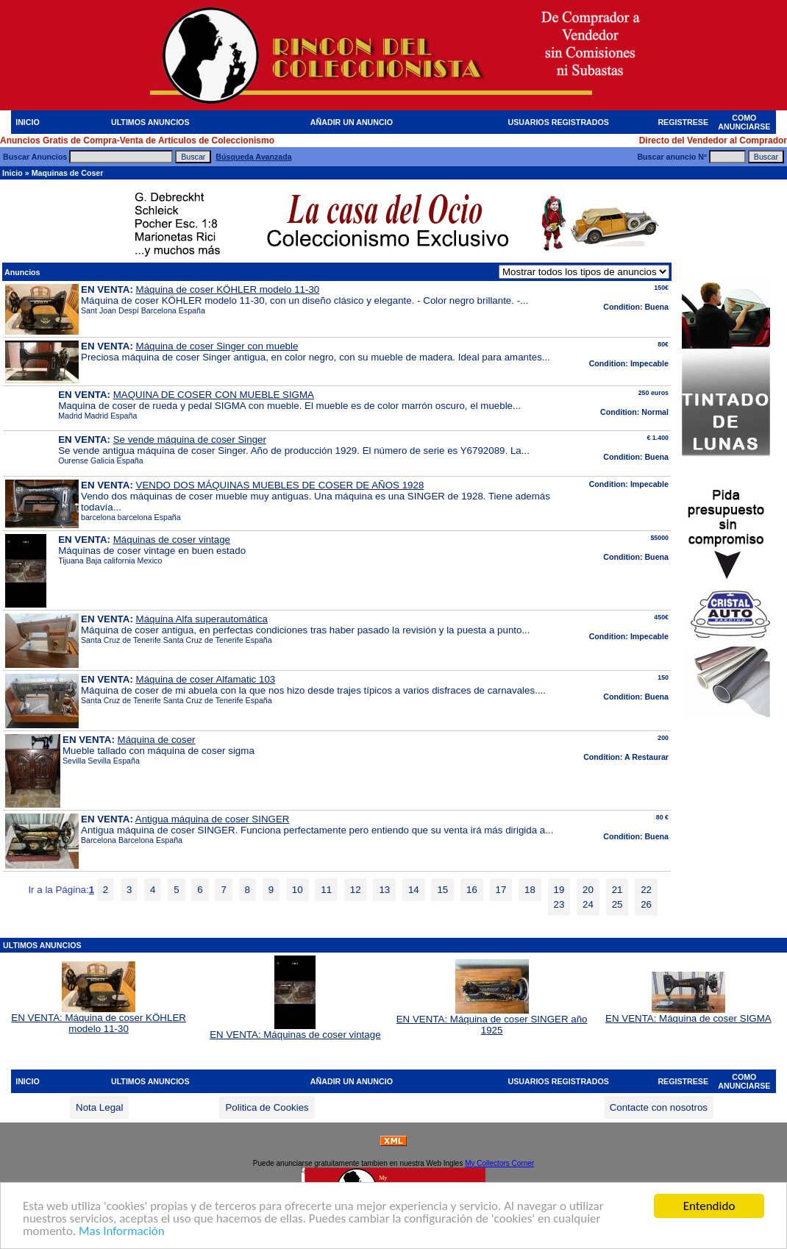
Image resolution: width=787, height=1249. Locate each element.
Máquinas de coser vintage (171, 539)
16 (471, 889)
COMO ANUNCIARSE (744, 122)
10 (297, 889)
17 (501, 889)
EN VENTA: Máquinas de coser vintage (295, 1030)
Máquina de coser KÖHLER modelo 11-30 (228, 289)
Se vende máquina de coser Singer (189, 439)
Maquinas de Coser (68, 172)
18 (529, 889)
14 (413, 889)
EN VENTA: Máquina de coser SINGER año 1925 (492, 1020)
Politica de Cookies (266, 1107)
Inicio (12, 172)
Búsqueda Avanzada (253, 156)
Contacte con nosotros (659, 1107)
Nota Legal (99, 1107)
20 (588, 889)
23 (559, 904)
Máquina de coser (157, 739)
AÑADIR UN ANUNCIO (351, 122)
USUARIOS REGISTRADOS (558, 122)
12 (355, 889)
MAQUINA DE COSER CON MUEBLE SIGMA (213, 394)
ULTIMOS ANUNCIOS (150, 122)
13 (384, 889)
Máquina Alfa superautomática (202, 618)
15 (442, 889)
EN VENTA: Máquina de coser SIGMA (688, 1014)
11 (326, 889)
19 (559, 889)
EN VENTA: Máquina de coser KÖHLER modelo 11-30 (98, 1018)
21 (617, 889)
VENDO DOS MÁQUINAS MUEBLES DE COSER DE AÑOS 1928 (280, 485)
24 (588, 904)
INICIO (27, 122)
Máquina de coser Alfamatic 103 (206, 679)
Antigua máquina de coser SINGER (212, 819)
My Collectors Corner (499, 1163)
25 (617, 904)
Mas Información (122, 1231)
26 (646, 904)
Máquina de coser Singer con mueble (217, 346)
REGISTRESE (683, 122)
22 (646, 889)
